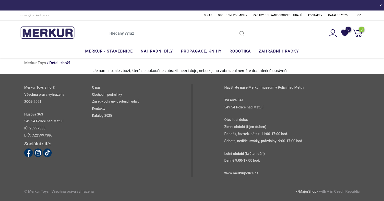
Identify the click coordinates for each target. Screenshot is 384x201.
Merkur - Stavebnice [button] (109, 51)
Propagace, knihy (201, 51)
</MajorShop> (307, 192)
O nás (208, 15)
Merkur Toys (35, 63)
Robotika (240, 51)
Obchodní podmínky (232, 15)
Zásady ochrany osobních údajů (277, 15)
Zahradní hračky (279, 51)
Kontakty (315, 15)
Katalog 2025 (338, 15)
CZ (360, 15)
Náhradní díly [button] (157, 51)
